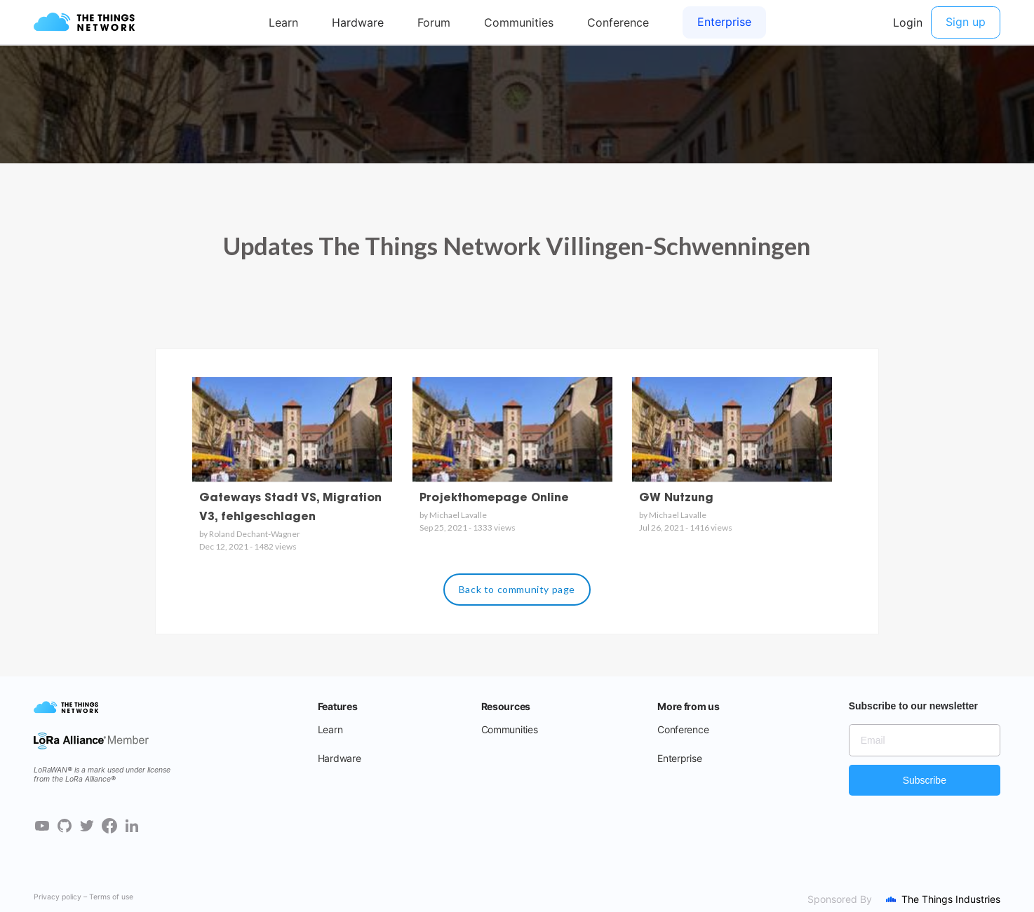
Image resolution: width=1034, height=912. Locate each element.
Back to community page (517, 589)
